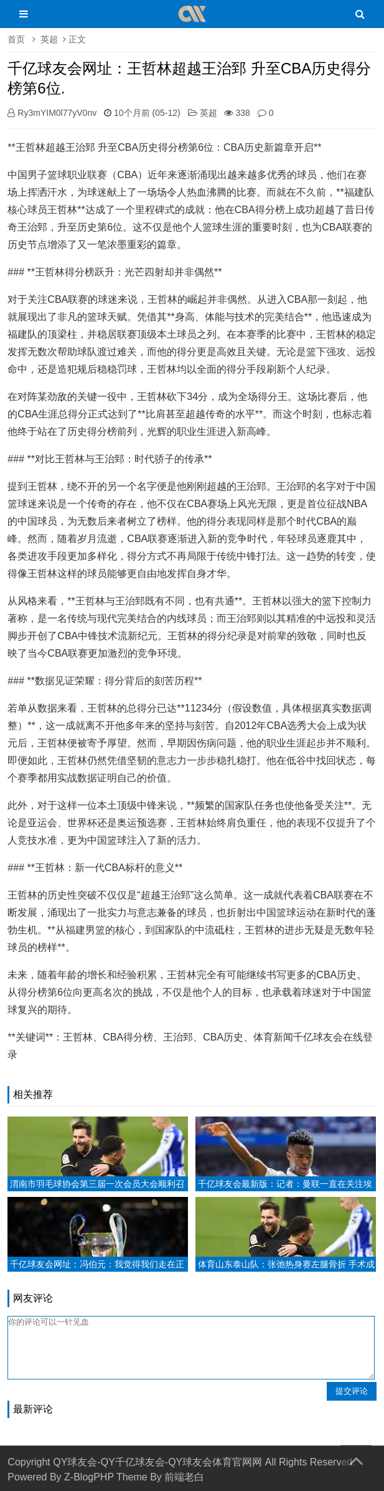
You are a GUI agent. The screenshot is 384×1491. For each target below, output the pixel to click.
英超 (49, 39)
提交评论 (351, 1391)
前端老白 (184, 1477)
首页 (16, 39)
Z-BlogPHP (89, 1477)
